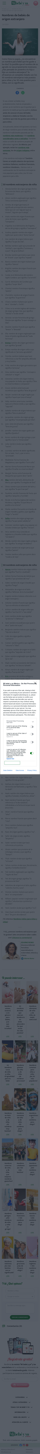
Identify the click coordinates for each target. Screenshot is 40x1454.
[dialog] (20, 727)
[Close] (36, 684)
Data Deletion (7, 770)
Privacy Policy (32, 770)
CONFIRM (12, 763)
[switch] (31, 727)
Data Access (20, 770)
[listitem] (20, 721)
